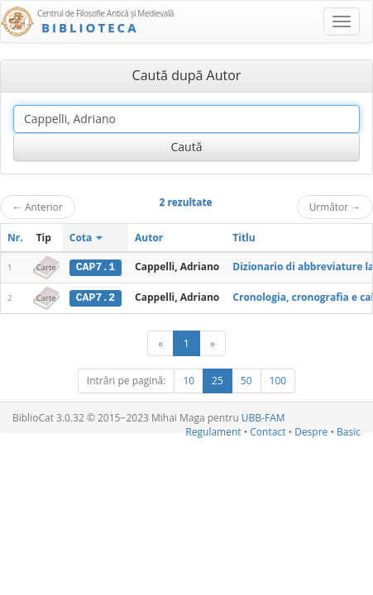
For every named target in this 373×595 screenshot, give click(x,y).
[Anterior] (160, 342)
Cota (86, 238)
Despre (311, 431)
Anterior (37, 206)
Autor (149, 238)
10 (188, 380)
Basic (349, 431)
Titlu (243, 238)
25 (217, 380)
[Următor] (212, 342)
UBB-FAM (263, 417)
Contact (267, 431)
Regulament (213, 431)
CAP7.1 (95, 266)
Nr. (15, 238)
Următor (335, 206)
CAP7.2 (95, 297)
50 (246, 380)
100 (278, 380)
